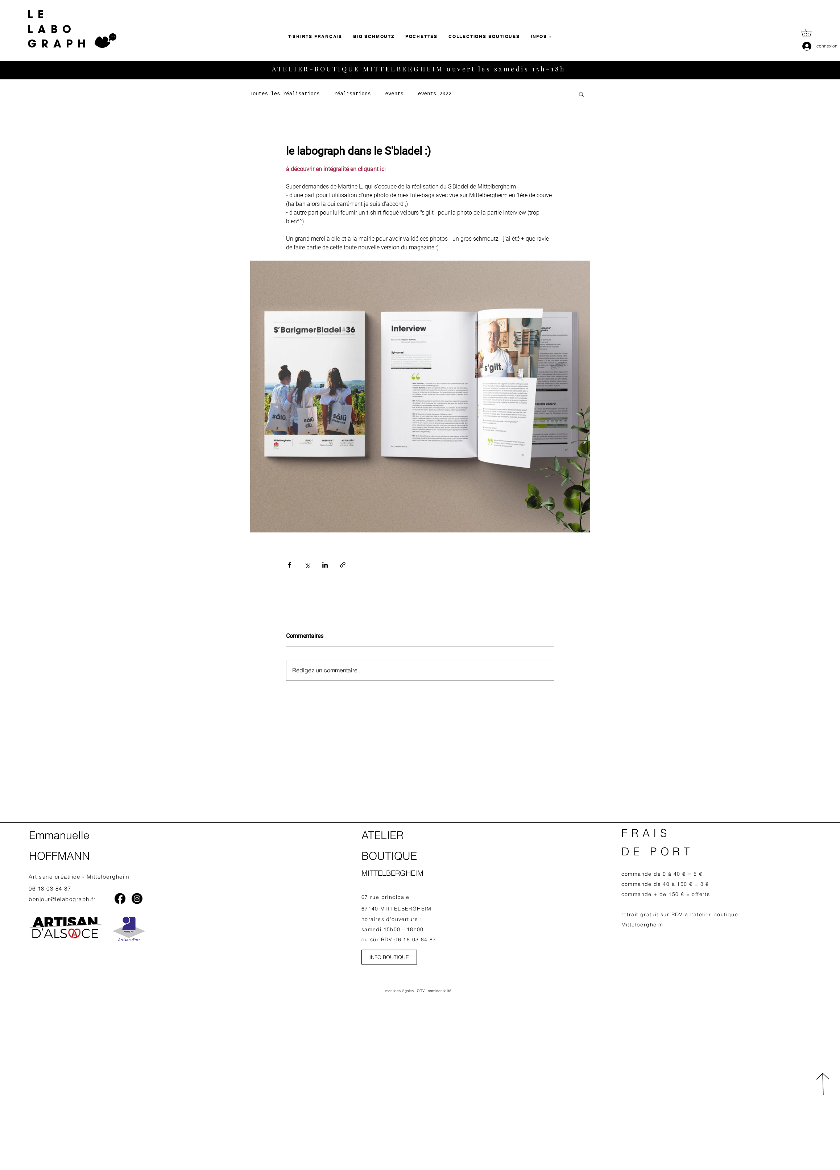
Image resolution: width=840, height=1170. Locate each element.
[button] (810, 33)
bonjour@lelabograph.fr (62, 899)
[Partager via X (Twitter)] (307, 564)
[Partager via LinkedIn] (325, 564)
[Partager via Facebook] (289, 564)
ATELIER (382, 835)
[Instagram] (137, 898)
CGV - (422, 990)
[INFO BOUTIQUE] (389, 957)
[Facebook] (120, 898)
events (394, 94)
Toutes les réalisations (285, 94)
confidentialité (439, 990)
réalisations (352, 94)
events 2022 (434, 94)
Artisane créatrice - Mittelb (67, 876)
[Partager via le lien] (342, 564)
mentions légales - (401, 990)
